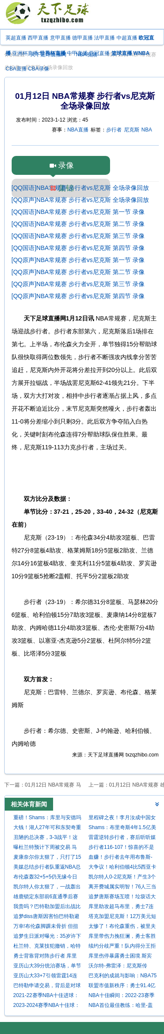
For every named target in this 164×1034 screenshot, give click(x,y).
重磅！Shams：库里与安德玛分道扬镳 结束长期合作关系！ (47, 818)
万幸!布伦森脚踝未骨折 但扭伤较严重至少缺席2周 (46, 927)
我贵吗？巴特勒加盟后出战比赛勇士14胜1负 (47, 907)
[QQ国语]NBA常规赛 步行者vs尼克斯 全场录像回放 (80, 187)
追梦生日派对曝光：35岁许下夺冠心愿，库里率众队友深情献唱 (47, 937)
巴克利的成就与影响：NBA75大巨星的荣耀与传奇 (122, 977)
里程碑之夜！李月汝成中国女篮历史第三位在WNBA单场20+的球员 (122, 818)
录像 (66, 165)
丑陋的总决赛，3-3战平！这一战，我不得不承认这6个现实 (46, 838)
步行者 (114, 130)
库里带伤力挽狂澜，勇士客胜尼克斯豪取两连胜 (122, 937)
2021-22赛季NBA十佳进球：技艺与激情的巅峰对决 (46, 996)
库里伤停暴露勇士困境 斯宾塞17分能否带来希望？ (120, 957)
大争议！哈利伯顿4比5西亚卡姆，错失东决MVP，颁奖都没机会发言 (122, 868)
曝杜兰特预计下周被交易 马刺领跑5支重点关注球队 (45, 848)
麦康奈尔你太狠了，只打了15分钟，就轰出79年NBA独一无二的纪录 (47, 858)
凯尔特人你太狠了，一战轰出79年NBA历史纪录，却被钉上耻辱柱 (47, 888)
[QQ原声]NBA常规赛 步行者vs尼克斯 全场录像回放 (80, 199)
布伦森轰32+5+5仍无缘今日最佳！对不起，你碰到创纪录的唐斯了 (47, 878)
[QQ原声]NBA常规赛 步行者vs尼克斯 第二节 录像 (78, 271)
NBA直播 (77, 130)
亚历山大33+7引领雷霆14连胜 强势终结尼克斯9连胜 (45, 977)
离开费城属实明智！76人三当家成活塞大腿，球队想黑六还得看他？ (122, 888)
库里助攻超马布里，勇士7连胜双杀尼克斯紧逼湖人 (121, 907)
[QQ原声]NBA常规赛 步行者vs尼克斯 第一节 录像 (78, 259)
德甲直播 (82, 38)
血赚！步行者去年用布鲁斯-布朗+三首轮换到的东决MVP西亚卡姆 (121, 858)
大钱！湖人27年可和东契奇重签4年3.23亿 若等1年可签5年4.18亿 (47, 828)
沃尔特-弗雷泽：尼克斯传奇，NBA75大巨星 (117, 967)
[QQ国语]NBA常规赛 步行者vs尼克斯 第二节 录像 (78, 223)
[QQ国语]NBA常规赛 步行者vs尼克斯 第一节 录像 (78, 211)
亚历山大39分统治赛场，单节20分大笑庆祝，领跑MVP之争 (47, 967)
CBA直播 (16, 69)
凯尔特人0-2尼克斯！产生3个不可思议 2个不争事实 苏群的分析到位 (122, 878)
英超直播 (16, 38)
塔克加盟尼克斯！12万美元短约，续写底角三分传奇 (122, 917)
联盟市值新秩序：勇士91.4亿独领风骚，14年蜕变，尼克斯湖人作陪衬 (122, 986)
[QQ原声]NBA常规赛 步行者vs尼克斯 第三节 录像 (78, 284)
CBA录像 (38, 69)
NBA (147, 130)
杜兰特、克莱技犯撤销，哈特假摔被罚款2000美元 (47, 947)
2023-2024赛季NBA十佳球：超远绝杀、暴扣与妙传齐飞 (46, 1006)
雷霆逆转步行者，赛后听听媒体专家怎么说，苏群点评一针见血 (122, 838)
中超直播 (127, 38)
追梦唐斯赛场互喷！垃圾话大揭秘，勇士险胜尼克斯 (122, 898)
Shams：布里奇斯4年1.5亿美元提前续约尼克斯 (122, 828)
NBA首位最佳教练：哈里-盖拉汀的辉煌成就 (120, 1006)
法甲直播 (104, 38)
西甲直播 (38, 38)
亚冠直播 (99, 53)
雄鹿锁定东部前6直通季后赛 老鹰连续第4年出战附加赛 (46, 898)
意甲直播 (60, 38)
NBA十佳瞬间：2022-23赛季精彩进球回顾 (121, 996)
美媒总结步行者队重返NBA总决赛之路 (47, 868)
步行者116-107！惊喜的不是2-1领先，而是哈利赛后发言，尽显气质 (121, 848)
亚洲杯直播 (25, 53)
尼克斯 (131, 130)
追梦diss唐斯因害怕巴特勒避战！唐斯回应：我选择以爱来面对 (47, 917)
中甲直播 (77, 53)
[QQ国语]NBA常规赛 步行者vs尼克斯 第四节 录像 (78, 247)
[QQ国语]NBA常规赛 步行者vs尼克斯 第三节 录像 (78, 235)
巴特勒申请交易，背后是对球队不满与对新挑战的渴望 (47, 986)
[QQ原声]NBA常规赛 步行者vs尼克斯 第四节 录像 (78, 296)
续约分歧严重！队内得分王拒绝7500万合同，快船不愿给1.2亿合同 (122, 947)
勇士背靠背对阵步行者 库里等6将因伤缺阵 (45, 957)
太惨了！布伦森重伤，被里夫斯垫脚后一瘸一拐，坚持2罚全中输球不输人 (122, 927)
